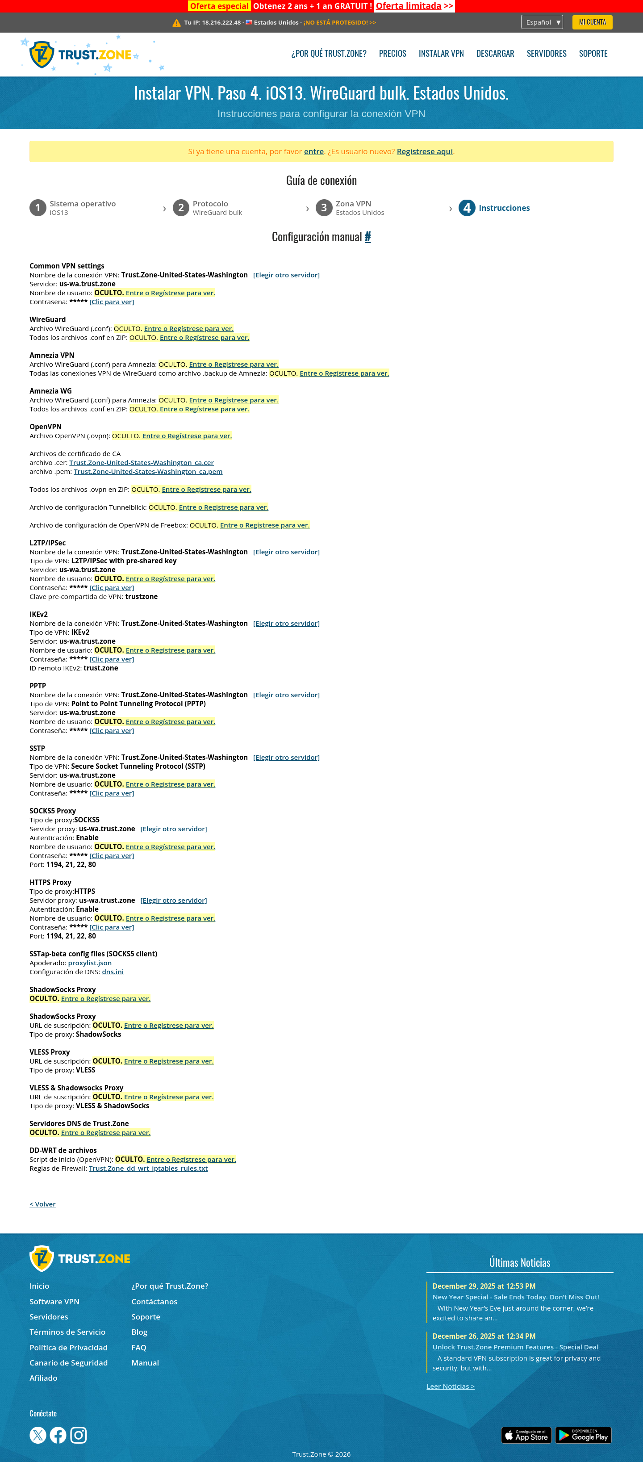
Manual (145, 1362)
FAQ (139, 1347)
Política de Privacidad (68, 1347)
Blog (140, 1332)
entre (314, 151)
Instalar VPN (441, 54)
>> (415, 6)
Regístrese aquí (425, 151)
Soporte (593, 54)
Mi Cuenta (592, 22)
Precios (392, 54)
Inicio (39, 1286)
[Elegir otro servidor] (286, 274)
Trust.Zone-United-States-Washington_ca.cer (141, 462)
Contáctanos (155, 1301)
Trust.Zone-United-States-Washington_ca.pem (148, 471)
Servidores (547, 54)
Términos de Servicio (67, 1332)
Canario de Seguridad (68, 1362)
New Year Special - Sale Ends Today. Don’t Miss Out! (516, 1296)
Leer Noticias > (450, 1386)
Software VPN (54, 1301)
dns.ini (113, 971)
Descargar (495, 54)
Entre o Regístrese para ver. (171, 292)
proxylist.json (90, 962)
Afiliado (43, 1378)
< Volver (42, 1203)
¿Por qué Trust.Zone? (329, 54)
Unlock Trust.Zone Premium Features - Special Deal (516, 1346)
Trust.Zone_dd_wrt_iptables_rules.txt (148, 1168)
